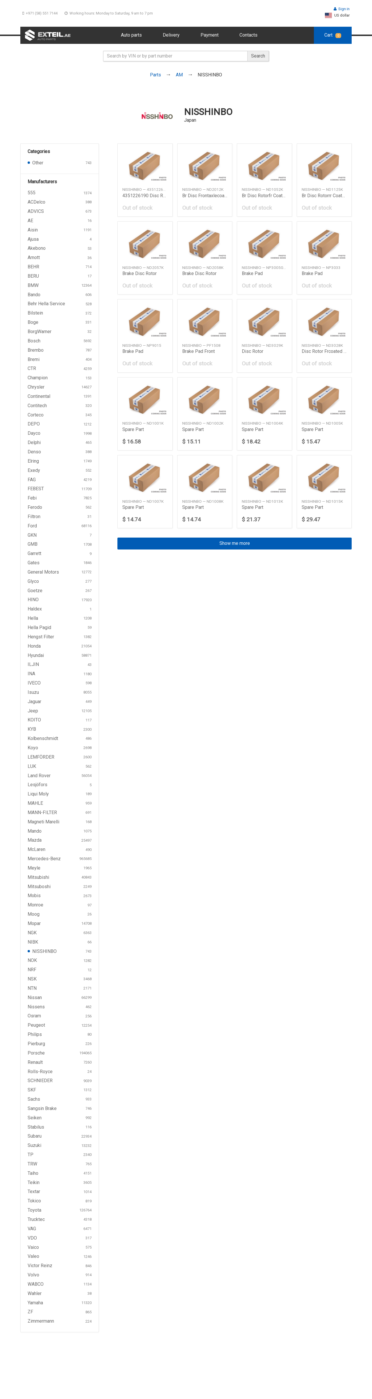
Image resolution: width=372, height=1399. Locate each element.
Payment (210, 35)
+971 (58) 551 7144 (40, 13)
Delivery (171, 35)
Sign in (342, 9)
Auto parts (131, 35)
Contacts (248, 35)
